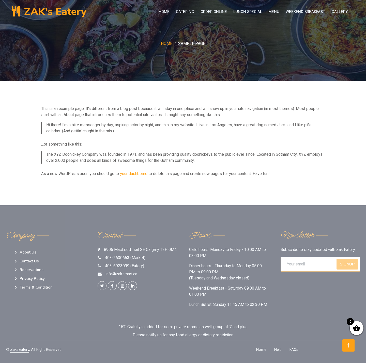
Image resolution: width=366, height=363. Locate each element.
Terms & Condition (36, 287)
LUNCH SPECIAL (247, 11)
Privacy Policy (32, 278)
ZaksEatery (19, 349)
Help (278, 349)
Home (164, 11)
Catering (185, 11)
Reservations (31, 269)
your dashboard (133, 174)
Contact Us (29, 261)
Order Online (214, 11)
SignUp (347, 264)
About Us (28, 252)
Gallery (339, 11)
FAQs (293, 349)
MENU (273, 11)
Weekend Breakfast (305, 11)
